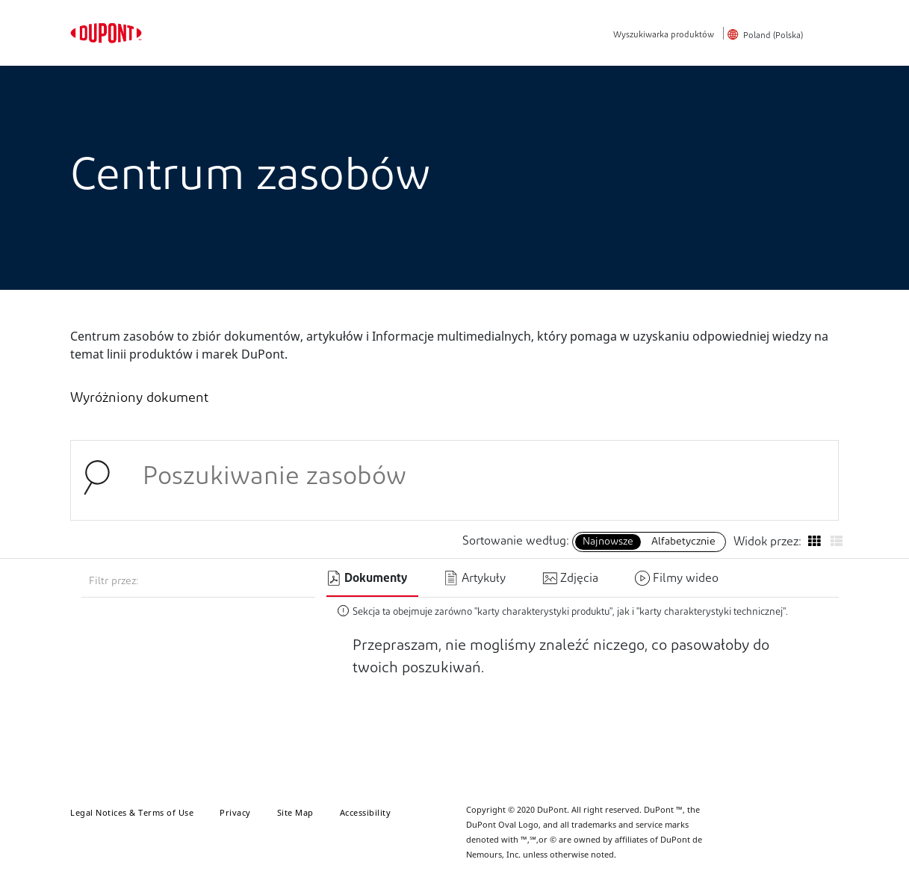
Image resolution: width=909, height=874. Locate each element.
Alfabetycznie (683, 542)
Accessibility (365, 812)
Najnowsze (608, 542)
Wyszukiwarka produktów (663, 35)
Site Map (295, 812)
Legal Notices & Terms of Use (131, 812)
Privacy (235, 812)
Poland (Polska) (773, 35)
